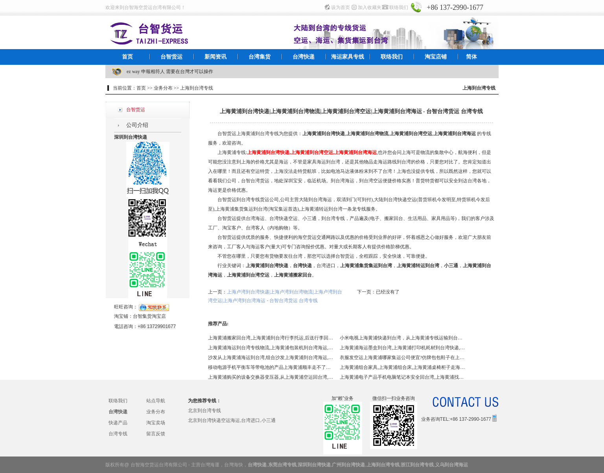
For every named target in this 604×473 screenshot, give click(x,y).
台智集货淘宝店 (149, 316)
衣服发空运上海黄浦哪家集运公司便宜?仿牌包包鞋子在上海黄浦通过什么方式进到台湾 (403, 357)
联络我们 (398, 7)
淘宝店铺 (436, 57)
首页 (127, 57)
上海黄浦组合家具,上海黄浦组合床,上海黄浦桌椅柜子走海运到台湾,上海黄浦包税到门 (403, 367)
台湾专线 (118, 433)
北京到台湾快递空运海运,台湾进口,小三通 (232, 420)
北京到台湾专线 (204, 410)
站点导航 (155, 400)
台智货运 (171, 57)
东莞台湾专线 (282, 465)
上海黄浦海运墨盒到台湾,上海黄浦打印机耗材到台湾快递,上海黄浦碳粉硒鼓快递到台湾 (403, 347)
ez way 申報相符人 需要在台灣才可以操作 (170, 71)
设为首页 (340, 7)
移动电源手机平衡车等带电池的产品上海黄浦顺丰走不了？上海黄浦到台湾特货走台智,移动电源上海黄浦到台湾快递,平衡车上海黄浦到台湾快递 (271, 367)
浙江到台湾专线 (417, 465)
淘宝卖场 (155, 422)
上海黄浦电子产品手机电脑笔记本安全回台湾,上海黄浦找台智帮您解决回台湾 (403, 377)
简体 (471, 57)
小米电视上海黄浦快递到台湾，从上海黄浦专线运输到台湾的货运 (403, 338)
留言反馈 (155, 433)
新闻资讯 (215, 57)
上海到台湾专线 (383, 465)
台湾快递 (304, 57)
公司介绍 (137, 125)
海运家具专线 (347, 57)
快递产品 (118, 422)
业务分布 (155, 411)
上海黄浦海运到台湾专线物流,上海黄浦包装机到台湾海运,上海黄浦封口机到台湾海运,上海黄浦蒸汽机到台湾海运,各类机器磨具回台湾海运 (271, 347)
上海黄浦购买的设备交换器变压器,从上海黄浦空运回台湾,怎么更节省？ (271, 377)
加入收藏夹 (369, 7)
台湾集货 (260, 57)
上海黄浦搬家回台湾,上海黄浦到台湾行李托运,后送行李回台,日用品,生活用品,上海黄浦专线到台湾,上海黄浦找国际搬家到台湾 (271, 338)
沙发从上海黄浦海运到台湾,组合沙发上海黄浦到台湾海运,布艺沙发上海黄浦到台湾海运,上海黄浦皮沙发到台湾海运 (271, 357)
